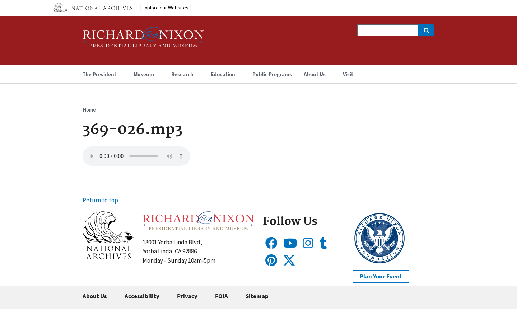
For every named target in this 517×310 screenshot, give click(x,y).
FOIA (221, 296)
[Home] (143, 40)
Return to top (100, 200)
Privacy (187, 296)
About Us (95, 296)
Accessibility (142, 296)
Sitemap (257, 296)
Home (89, 109)
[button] (108, 257)
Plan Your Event (381, 276)
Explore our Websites (165, 7)
